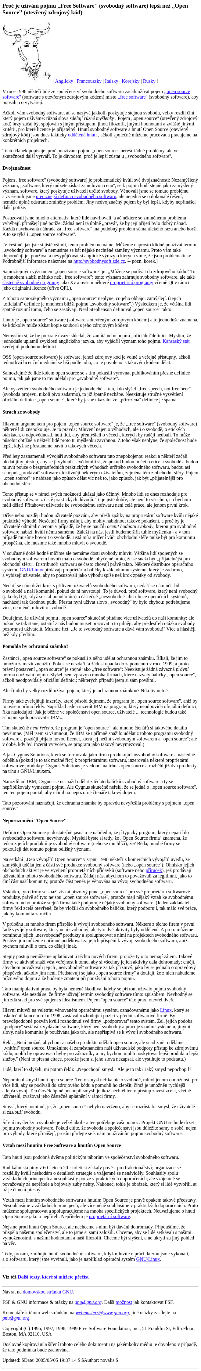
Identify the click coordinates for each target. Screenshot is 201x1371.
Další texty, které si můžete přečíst (53, 1276)
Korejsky (131, 81)
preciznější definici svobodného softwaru (76, 196)
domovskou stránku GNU (48, 1291)
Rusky (149, 81)
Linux (166, 1010)
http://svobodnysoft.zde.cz (99, 261)
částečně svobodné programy (30, 282)
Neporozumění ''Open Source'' (34, 820)
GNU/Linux (31, 569)
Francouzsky (89, 81)
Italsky (111, 81)
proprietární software (109, 1216)
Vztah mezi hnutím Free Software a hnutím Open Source (61, 1145)
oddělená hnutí (83, 134)
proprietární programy (131, 282)
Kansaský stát (176, 341)
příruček (154, 870)
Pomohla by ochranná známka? (35, 646)
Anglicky (64, 81)
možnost (124, 1302)
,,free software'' (133, 96)
